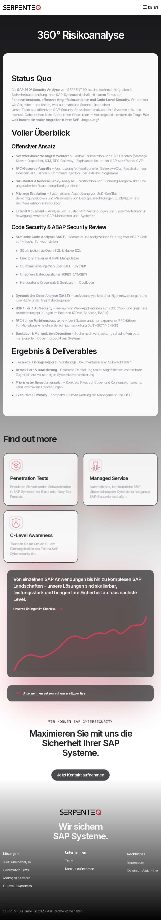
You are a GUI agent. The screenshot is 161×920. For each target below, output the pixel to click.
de (150, 7)
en (156, 7)
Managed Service (109, 476)
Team (69, 859)
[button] (144, 7)
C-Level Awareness (32, 533)
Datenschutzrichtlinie (142, 875)
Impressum (135, 867)
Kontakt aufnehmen (79, 867)
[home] (22, 7)
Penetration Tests (30, 476)
